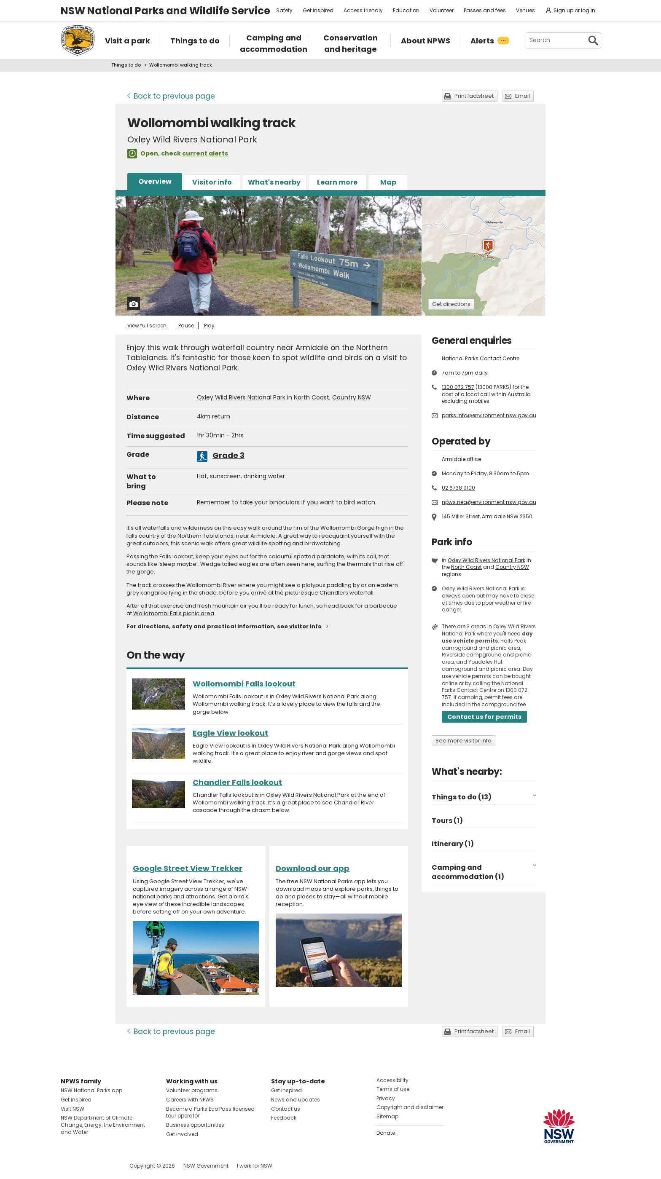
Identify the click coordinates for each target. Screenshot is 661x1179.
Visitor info (212, 182)
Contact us (285, 1108)
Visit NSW (72, 1108)
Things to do (126, 65)
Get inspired (318, 10)
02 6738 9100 (458, 487)
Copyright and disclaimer (409, 1107)
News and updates (295, 1099)
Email (522, 96)
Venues (525, 10)
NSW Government (205, 1165)
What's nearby (274, 182)
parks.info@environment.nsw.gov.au (489, 415)
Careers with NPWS (190, 1099)
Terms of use (392, 1089)
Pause (186, 325)
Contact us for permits (484, 717)
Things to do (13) (462, 797)
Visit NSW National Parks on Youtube (105, 1166)
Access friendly (363, 10)
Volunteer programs (192, 1090)
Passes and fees (485, 10)
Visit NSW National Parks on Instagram (86, 1166)
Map (388, 182)
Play (209, 325)
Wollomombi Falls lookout (244, 684)
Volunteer (442, 10)
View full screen (147, 325)
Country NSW (351, 397)
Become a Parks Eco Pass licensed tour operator (210, 1112)
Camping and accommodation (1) (468, 872)
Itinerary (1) (453, 844)
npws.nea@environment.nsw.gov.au (489, 502)
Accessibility (392, 1080)
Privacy (385, 1098)
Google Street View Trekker (187, 868)
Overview (155, 181)
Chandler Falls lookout (237, 782)
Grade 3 (228, 455)
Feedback (283, 1117)
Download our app (312, 868)
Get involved (182, 1134)
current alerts (205, 153)
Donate (385, 1132)
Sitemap (387, 1116)
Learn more (337, 182)
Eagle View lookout (230, 733)
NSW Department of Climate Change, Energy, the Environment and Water (103, 1125)
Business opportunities (195, 1124)
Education (406, 10)
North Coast (311, 397)
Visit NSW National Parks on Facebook (68, 1166)
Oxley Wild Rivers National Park (241, 397)
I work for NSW (254, 1165)
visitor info (305, 626)
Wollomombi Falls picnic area (173, 613)
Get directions (451, 304)
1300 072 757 (458, 387)
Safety (284, 10)
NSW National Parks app (91, 1090)
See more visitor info (463, 741)
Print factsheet (474, 96)
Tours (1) (447, 820)
